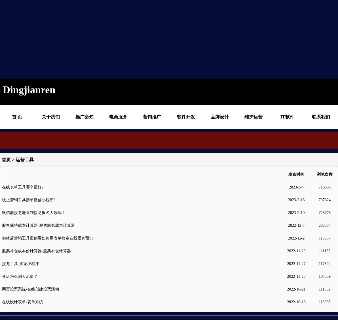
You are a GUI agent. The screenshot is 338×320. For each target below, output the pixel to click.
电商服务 (118, 117)
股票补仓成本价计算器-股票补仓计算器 (36, 251)
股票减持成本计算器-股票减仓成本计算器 (38, 225)
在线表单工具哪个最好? (22, 187)
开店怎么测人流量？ (20, 276)
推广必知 (84, 117)
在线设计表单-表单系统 (22, 302)
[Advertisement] (161, 39)
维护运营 (253, 117)
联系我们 (321, 117)
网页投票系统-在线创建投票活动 (30, 289)
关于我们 (51, 117)
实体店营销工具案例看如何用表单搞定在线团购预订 (47, 238)
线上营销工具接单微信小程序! (28, 200)
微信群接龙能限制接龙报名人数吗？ (34, 213)
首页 (6, 159)
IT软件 (287, 117)
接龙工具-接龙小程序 (20, 264)
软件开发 (186, 117)
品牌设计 (220, 117)
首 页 (17, 117)
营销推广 (152, 117)
